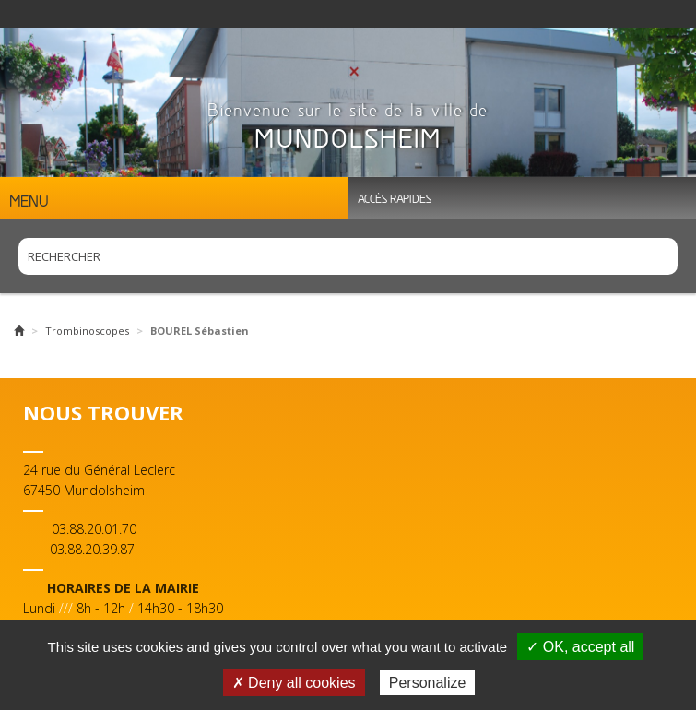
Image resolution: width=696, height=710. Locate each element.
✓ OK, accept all (580, 647)
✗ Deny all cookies (294, 683)
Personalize (427, 683)
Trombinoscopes (87, 330)
